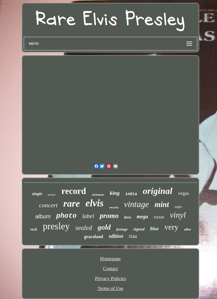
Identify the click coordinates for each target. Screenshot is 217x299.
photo (66, 216)
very (171, 227)
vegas (183, 193)
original (157, 191)
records (113, 207)
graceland (93, 236)
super (178, 207)
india (131, 194)
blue (154, 228)
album (43, 216)
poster (52, 194)
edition (116, 236)
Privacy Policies (110, 278)
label (88, 216)
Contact (110, 268)
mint (162, 204)
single (37, 193)
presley (56, 226)
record (73, 191)
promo (109, 215)
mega (142, 216)
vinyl (178, 214)
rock (33, 229)
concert (48, 205)
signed (139, 229)
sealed (83, 227)
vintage (136, 204)
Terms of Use (110, 288)
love (127, 217)
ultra (187, 229)
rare (71, 203)
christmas (98, 194)
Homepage (110, 258)
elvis (95, 203)
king (115, 193)
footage (122, 229)
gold (104, 227)
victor (159, 217)
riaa (133, 236)
